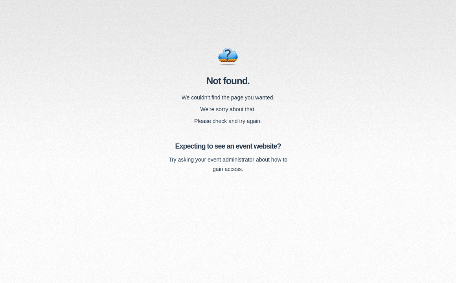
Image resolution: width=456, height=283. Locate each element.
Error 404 (228, 57)
